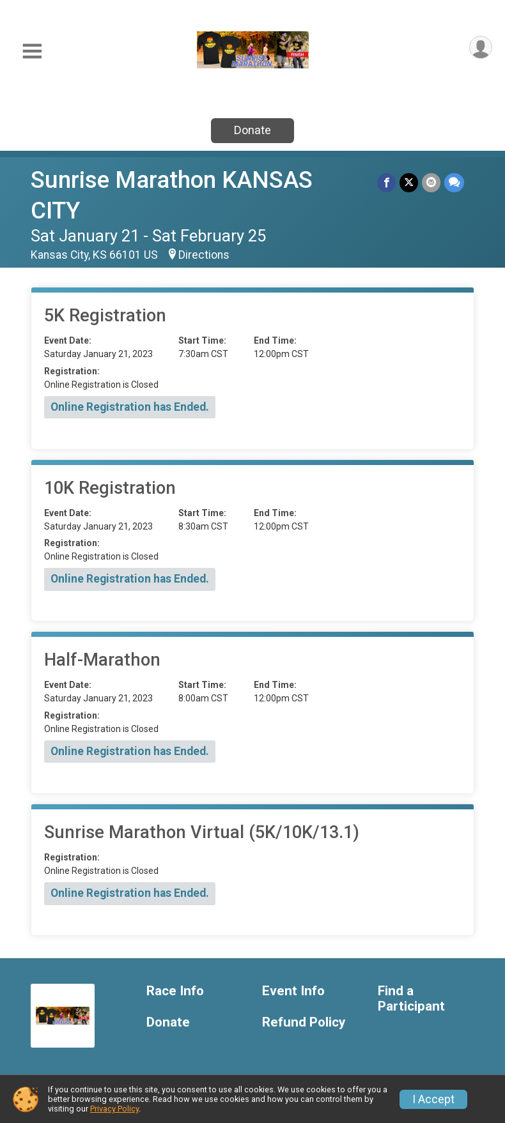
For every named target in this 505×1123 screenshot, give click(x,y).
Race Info (175, 991)
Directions (203, 254)
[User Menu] (480, 47)
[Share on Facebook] (386, 182)
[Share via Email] (431, 182)
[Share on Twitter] (409, 182)
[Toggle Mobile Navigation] (32, 51)
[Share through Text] (454, 182)
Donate (252, 130)
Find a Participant (411, 999)
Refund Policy (303, 1022)
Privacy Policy (114, 1108)
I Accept (433, 1099)
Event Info (293, 991)
